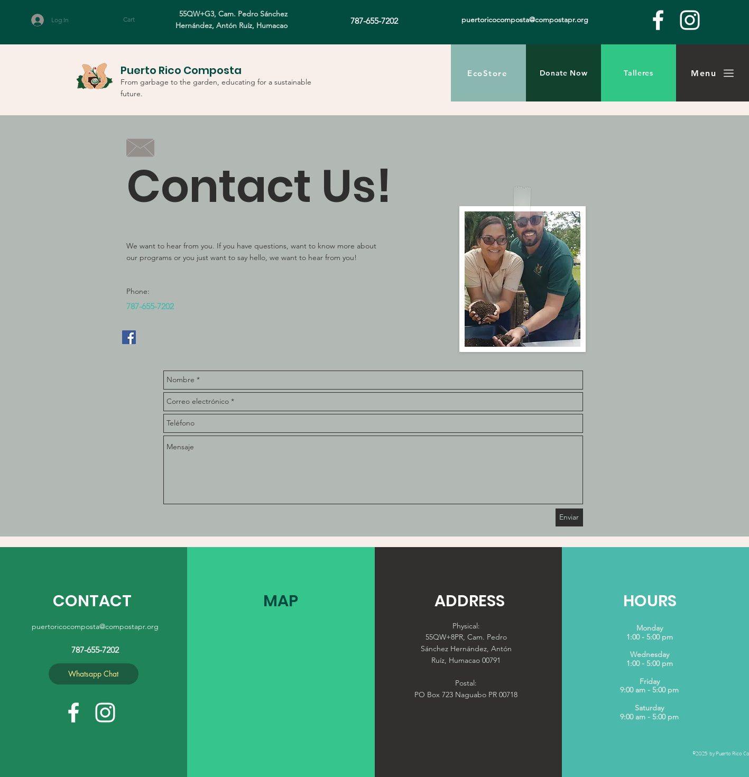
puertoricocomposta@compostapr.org (95, 626)
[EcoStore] (488, 72)
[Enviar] (569, 517)
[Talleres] (638, 72)
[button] (138, 19)
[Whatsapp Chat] (93, 673)
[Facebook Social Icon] (129, 337)
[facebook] (658, 20)
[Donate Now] (563, 72)
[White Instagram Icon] (690, 20)
